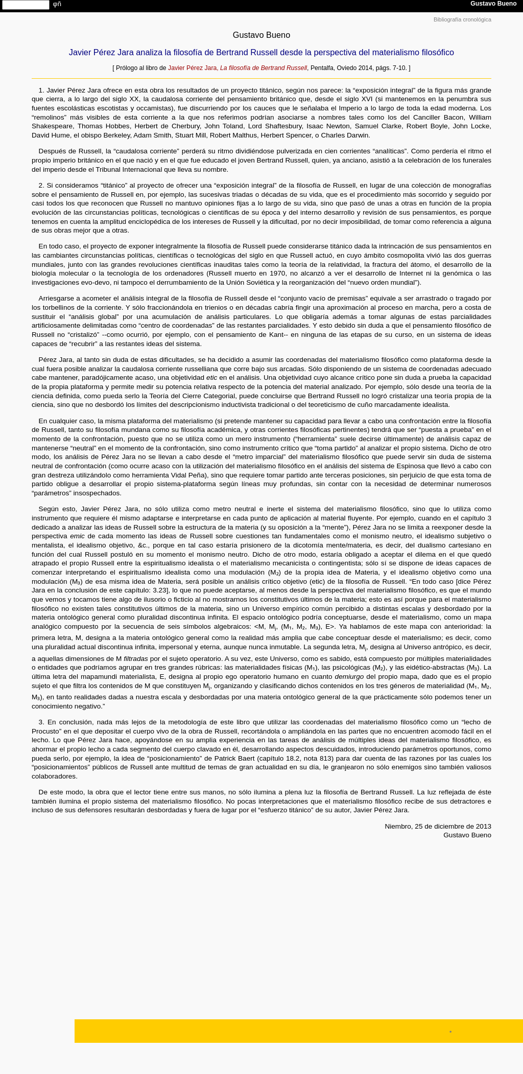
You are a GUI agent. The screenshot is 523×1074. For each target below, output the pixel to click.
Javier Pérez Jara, (237, 68)
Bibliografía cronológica (462, 19)
